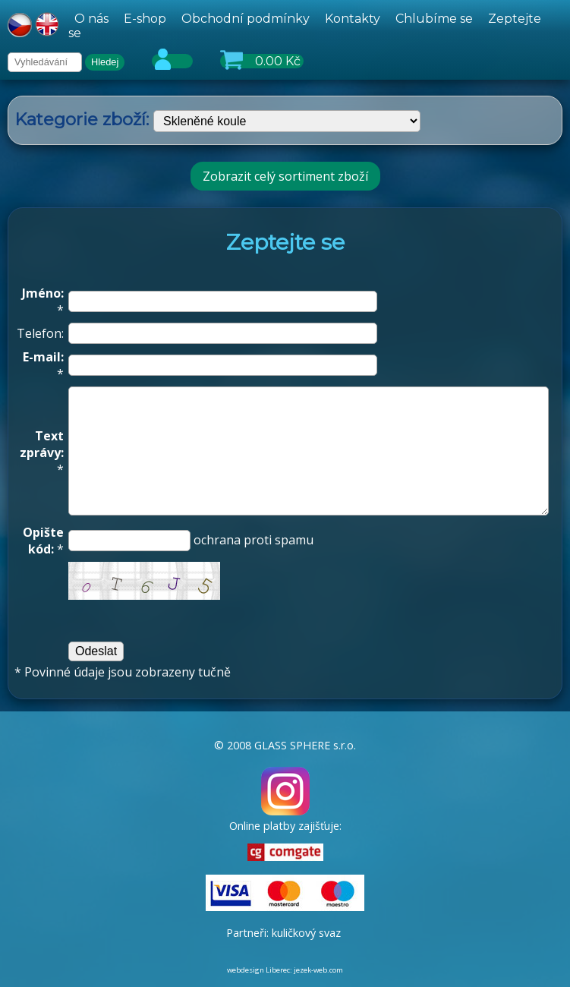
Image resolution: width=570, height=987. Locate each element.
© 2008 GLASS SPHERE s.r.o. (285, 745)
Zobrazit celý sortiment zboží (285, 176)
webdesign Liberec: (259, 970)
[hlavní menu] (315, 25)
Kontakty (352, 18)
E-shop (145, 18)
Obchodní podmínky (245, 18)
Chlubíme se (434, 18)
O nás (91, 18)
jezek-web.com (318, 970)
